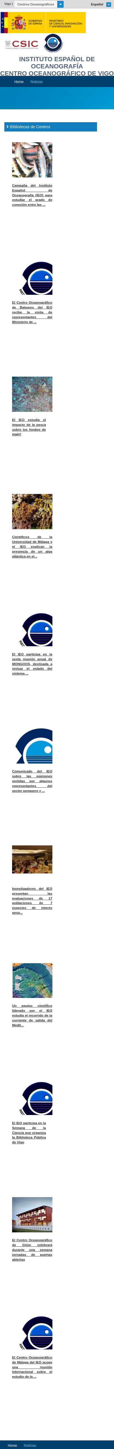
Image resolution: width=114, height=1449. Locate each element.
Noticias (37, 82)
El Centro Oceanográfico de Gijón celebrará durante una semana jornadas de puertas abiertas (32, 1249)
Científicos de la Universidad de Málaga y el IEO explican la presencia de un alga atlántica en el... (32, 546)
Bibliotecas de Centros (30, 126)
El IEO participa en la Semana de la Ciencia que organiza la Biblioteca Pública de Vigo (29, 1132)
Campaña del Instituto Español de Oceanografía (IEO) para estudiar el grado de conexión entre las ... (32, 195)
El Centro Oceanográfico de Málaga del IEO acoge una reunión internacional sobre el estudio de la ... (32, 1367)
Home (19, 82)
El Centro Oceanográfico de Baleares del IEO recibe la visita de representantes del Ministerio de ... (32, 312)
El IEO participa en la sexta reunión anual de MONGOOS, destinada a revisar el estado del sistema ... (32, 663)
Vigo (7, 3)
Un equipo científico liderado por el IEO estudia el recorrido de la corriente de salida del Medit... (32, 1015)
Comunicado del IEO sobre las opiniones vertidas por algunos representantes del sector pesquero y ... (32, 780)
